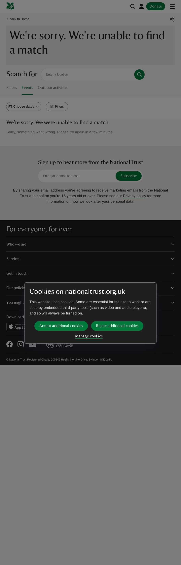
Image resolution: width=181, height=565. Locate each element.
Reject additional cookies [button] (117, 295)
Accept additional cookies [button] (61, 295)
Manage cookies (89, 306)
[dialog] (90, 282)
